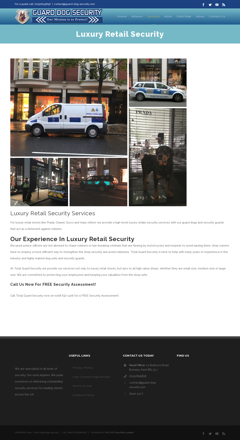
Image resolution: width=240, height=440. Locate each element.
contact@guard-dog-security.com (74, 4)
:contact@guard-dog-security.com (143, 385)
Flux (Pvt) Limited (124, 432)
